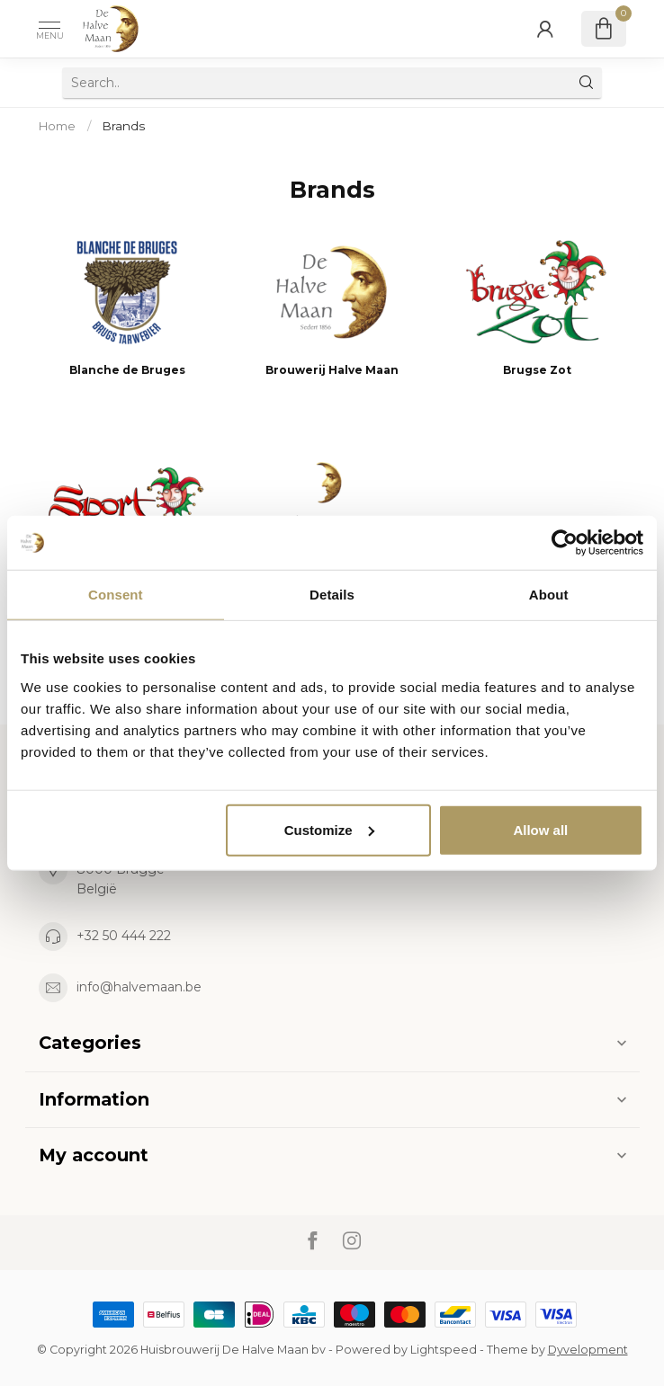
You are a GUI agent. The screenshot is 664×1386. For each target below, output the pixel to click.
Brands (124, 126)
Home (57, 126)
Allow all (540, 829)
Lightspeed (443, 1349)
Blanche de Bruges (127, 370)
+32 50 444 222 (123, 936)
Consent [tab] (115, 594)
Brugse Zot (537, 370)
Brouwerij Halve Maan (332, 370)
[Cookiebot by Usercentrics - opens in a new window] (564, 542)
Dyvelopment (588, 1349)
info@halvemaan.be (139, 987)
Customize (329, 829)
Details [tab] (332, 594)
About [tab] (549, 594)
